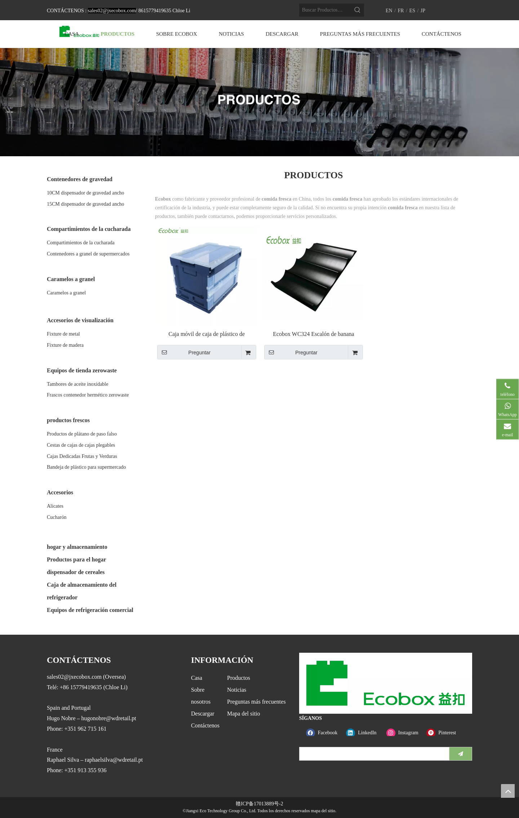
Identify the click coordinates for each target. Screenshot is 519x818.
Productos (238, 678)
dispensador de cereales (76, 572)
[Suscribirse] (460, 754)
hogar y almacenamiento (77, 547)
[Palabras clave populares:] (357, 10)
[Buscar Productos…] (325, 10)
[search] (373, 753)
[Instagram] (404, 732)
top (508, 791)
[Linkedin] (364, 732)
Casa (196, 678)
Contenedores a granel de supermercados (88, 254)
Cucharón (56, 517)
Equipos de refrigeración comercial (90, 610)
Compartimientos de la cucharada (81, 242)
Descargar (202, 713)
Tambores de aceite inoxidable (77, 384)
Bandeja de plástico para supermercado (86, 467)
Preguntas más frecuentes (256, 702)
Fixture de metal (63, 334)
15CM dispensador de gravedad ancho (85, 204)
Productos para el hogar (76, 559)
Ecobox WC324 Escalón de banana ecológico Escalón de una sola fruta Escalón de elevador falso (313, 334)
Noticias (236, 690)
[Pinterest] (444, 732)
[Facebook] (324, 732)
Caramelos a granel (66, 293)
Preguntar (183, 352)
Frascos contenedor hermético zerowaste (88, 395)
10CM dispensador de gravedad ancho (85, 193)
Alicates (55, 506)
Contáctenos (205, 725)
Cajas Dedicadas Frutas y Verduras (82, 456)
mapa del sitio (323, 810)
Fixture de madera (65, 345)
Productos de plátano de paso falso (82, 434)
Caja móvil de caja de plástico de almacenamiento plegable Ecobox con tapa (206, 334)
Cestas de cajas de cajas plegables (81, 445)
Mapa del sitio (243, 713)
